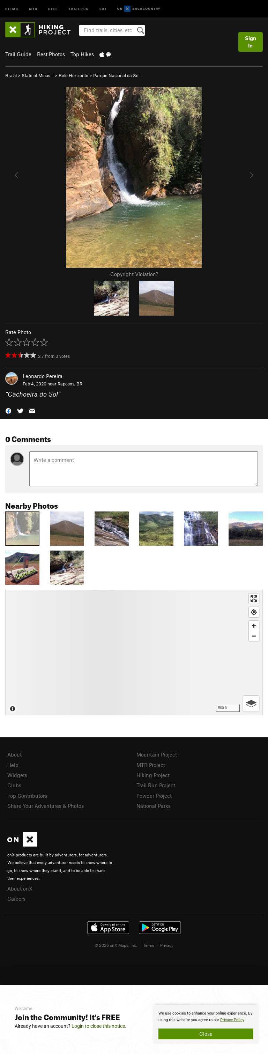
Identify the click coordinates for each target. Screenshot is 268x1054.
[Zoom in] (254, 626)
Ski (103, 8)
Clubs (14, 785)
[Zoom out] (254, 636)
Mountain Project (156, 754)
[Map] (134, 652)
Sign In (250, 42)
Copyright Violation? (134, 274)
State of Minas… (38, 75)
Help (12, 765)
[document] (205, 1024)
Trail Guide (18, 54)
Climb (11, 8)
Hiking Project (153, 775)
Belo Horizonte (73, 75)
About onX (19, 888)
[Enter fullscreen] (254, 599)
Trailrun (78, 8)
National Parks (153, 806)
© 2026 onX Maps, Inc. (116, 945)
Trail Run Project (155, 785)
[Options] (251, 704)
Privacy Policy (232, 1020)
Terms (148, 945)
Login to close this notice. (99, 1026)
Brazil (11, 75)
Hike (53, 8)
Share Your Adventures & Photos (45, 806)
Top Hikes (82, 54)
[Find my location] (254, 612)
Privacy (166, 945)
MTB (33, 8)
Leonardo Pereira (42, 376)
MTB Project (150, 765)
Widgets (17, 775)
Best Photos (51, 54)
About (14, 754)
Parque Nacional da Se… (117, 75)
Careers (16, 898)
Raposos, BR (70, 383)
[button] (8, 410)
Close (206, 1034)
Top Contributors (27, 796)
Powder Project (154, 796)
